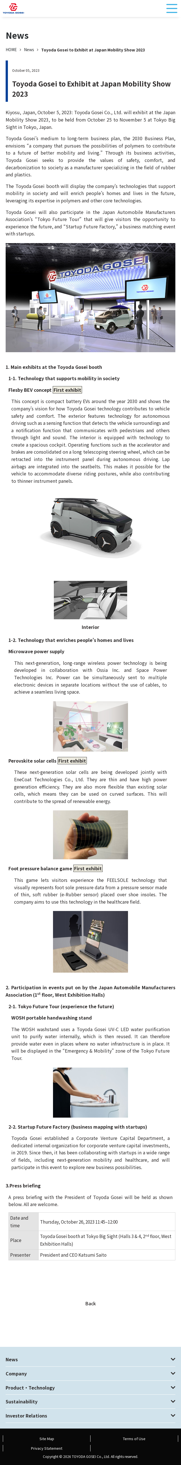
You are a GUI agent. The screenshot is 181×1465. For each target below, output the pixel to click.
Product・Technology (30, 1387)
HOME (11, 49)
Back (90, 1303)
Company (16, 1373)
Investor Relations (26, 1415)
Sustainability (21, 1401)
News (29, 49)
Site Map (46, 1438)
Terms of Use (134, 1438)
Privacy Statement (46, 1448)
